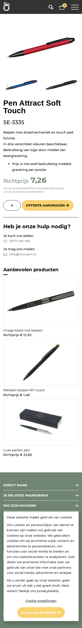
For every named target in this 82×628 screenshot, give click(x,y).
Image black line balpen (23, 330)
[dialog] (41, 566)
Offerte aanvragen (45, 205)
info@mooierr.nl (19, 254)
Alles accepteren (38, 613)
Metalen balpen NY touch (24, 390)
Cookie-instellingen (41, 601)
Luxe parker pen (16, 450)
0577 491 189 (16, 241)
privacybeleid (47, 591)
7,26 (38, 180)
